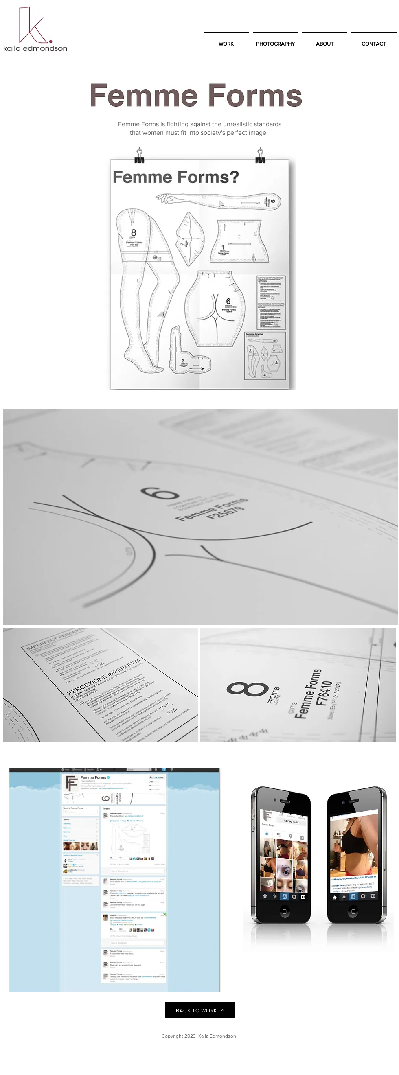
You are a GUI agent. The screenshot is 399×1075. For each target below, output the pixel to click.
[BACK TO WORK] (200, 1010)
